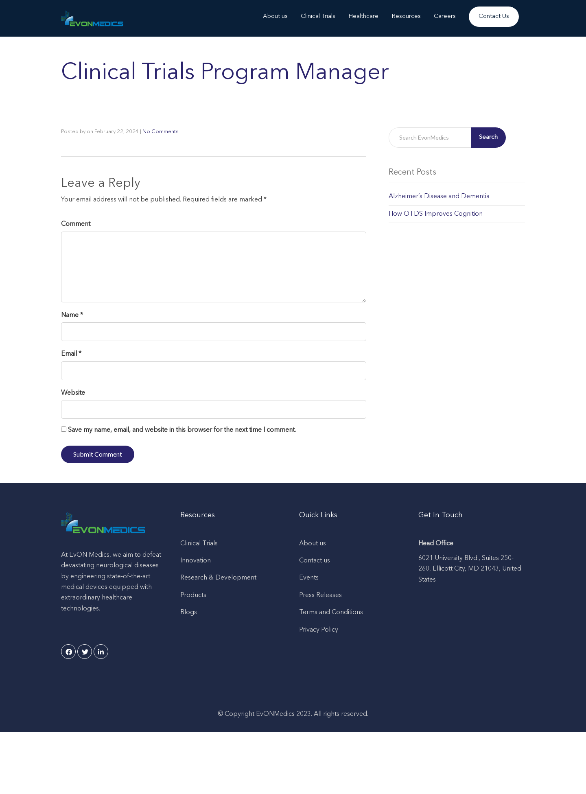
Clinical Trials (318, 16)
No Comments (160, 131)
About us (275, 16)
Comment (75, 224)
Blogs (188, 612)
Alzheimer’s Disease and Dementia (439, 196)
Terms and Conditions (331, 612)
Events (309, 578)
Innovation (195, 561)
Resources (406, 16)
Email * (71, 354)
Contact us (314, 561)
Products (193, 595)
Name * (72, 315)
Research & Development (218, 578)
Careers (445, 16)
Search (488, 137)
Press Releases (320, 595)
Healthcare (363, 16)
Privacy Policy (318, 630)
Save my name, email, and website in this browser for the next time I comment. (182, 430)
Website (73, 393)
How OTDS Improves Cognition (436, 214)
